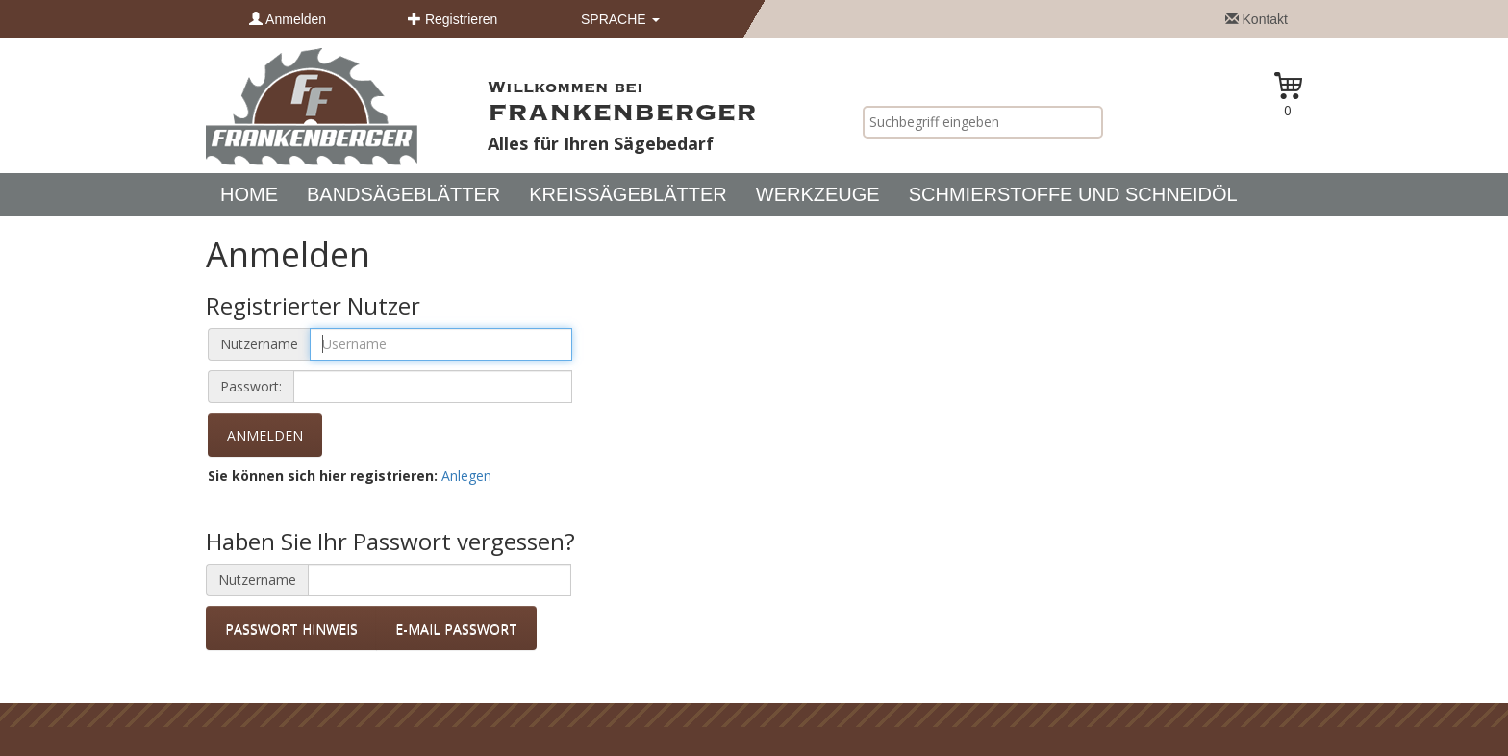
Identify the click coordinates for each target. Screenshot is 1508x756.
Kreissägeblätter (628, 194)
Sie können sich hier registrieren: (323, 475)
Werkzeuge (818, 194)
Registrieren (452, 19)
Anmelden (287, 19)
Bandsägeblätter (403, 194)
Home (249, 194)
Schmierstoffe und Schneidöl (1073, 194)
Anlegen (466, 475)
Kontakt (1256, 19)
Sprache (620, 19)
